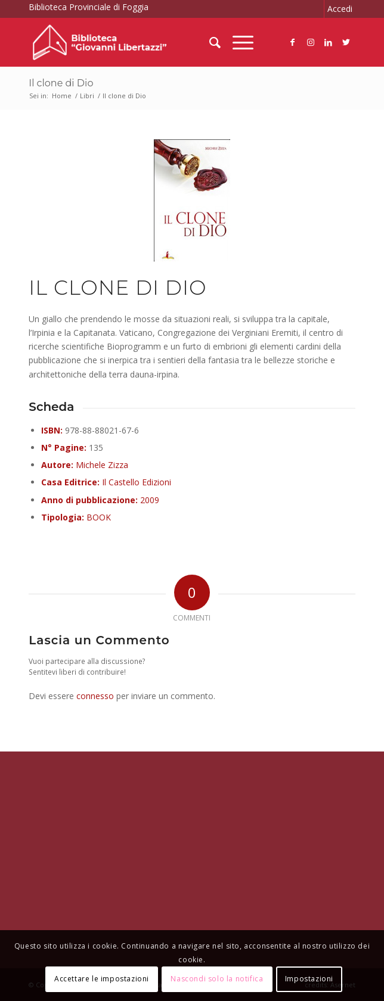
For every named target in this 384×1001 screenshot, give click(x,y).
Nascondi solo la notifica (217, 979)
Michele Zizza (102, 464)
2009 (149, 500)
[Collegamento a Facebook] (293, 42)
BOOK (98, 517)
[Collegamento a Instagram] (311, 42)
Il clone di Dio (61, 83)
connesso (95, 695)
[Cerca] (209, 42)
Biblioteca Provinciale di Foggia (88, 7)
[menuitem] (209, 42)
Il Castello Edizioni (136, 482)
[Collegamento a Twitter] (346, 42)
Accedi (339, 8)
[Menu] (237, 42)
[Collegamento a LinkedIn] (328, 42)
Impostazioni (309, 979)
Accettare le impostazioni (101, 979)
